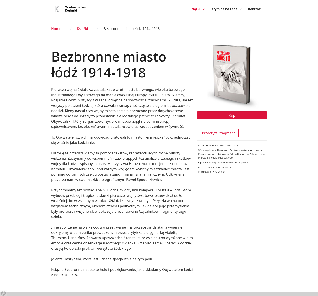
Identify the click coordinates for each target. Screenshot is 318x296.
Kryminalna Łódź (224, 9)
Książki (194, 9)
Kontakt (254, 9)
